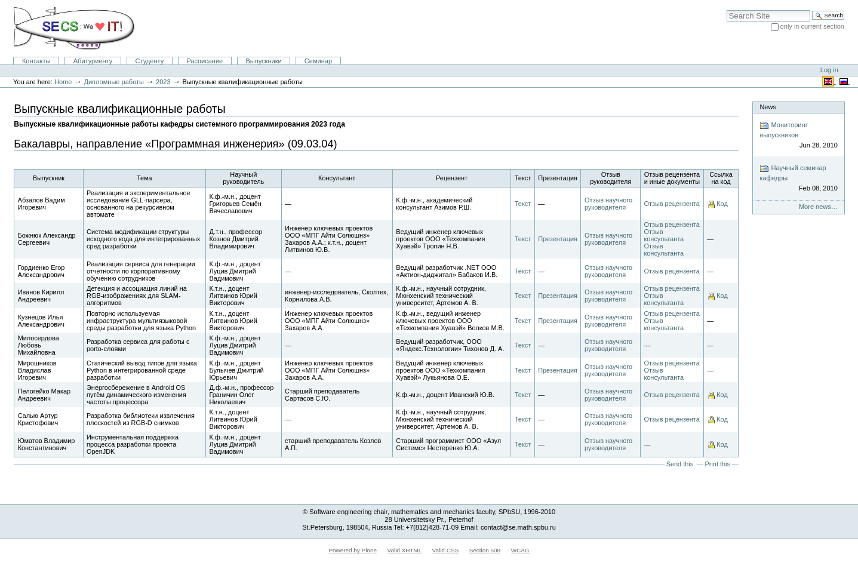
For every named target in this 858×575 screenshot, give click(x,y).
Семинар (318, 60)
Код (722, 203)
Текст (523, 203)
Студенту (150, 60)
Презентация (557, 238)
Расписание (204, 60)
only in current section (812, 26)
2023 (163, 81)
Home (63, 81)
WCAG (520, 550)
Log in (829, 69)
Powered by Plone (352, 550)
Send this (679, 464)
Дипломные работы (114, 81)
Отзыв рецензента (671, 203)
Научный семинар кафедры (798, 178)
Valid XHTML (405, 550)
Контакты (36, 60)
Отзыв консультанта (664, 235)
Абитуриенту (93, 60)
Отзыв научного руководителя (608, 203)
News (767, 106)
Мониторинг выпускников (798, 135)
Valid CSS (445, 550)
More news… (818, 206)
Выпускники (263, 60)
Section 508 (484, 550)
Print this (717, 464)
